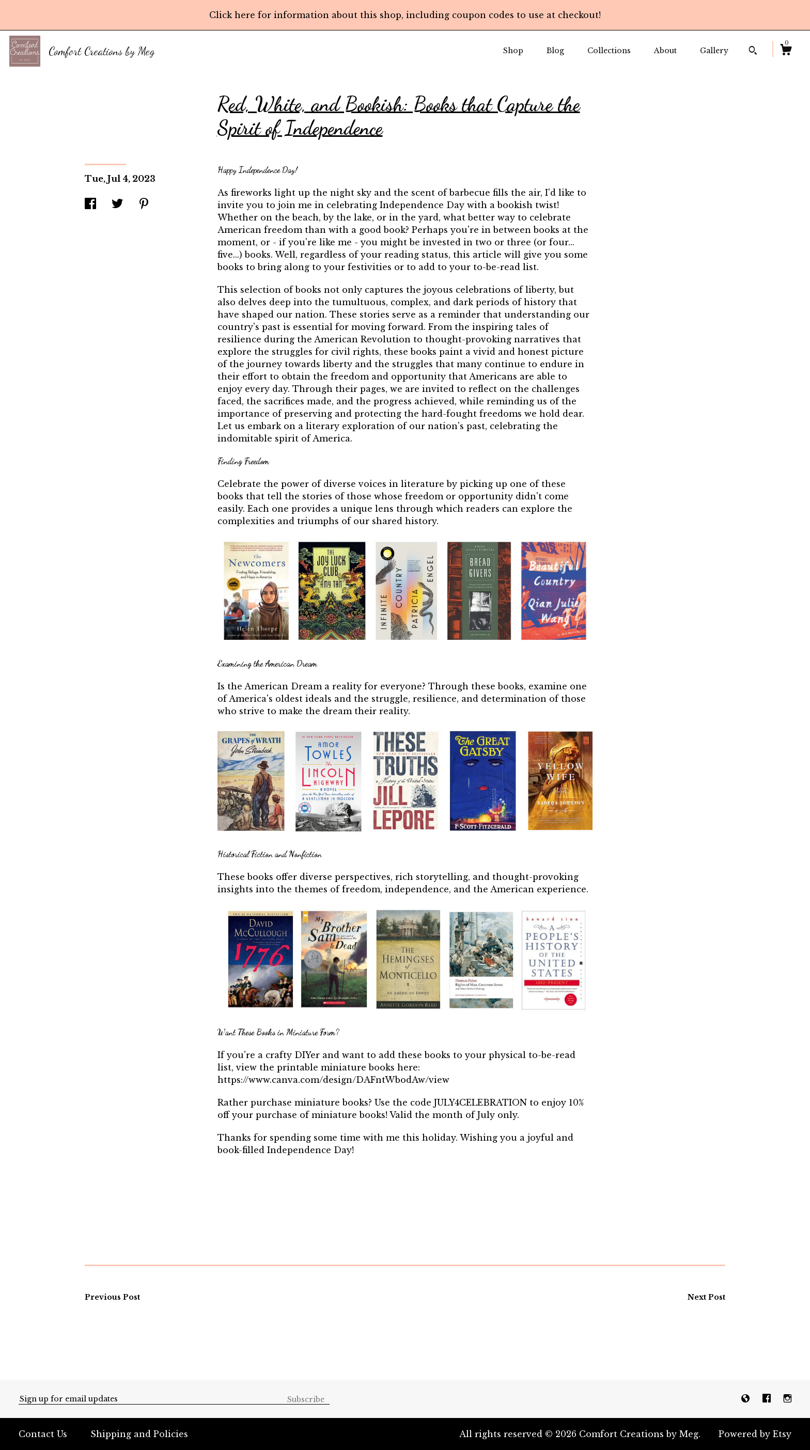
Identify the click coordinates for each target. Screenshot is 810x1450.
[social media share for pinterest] (143, 204)
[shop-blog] (746, 1398)
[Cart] (785, 51)
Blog (555, 50)
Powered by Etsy (755, 1434)
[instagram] (787, 1398)
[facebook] (767, 1398)
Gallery (714, 50)
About (665, 50)
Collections (609, 50)
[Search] (753, 51)
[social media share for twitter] (117, 204)
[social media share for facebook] (90, 204)
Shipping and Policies (139, 1434)
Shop (513, 50)
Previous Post (112, 1297)
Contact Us (43, 1434)
